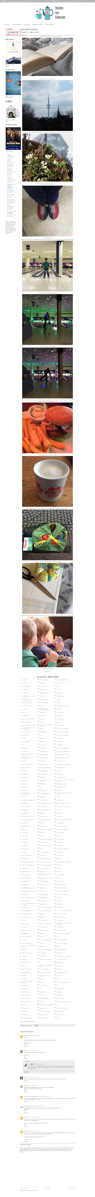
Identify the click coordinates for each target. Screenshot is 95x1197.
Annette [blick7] (25, 972)
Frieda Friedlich (43, 732)
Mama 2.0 (59, 858)
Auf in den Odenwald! (45, 845)
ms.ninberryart (60, 845)
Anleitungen (16, 24)
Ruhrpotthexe (43, 761)
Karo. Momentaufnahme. (28, 865)
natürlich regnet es (61, 696)
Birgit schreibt (43, 689)
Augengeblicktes (43, 894)
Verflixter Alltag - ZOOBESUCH (64, 861)
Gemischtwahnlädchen (45, 767)
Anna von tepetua (44, 881)
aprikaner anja (43, 904)
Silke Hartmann (60, 907)
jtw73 (41, 787)
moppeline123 (43, 953)
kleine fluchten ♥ (43, 985)
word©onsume (60, 920)
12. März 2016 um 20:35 (35, 1035)
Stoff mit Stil (42, 992)
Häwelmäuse (43, 683)
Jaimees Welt (43, 871)
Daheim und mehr (26, 871)
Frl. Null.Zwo (43, 696)
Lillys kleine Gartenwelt (27, 953)
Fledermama (25, 751)
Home (6, 24)
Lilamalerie (24, 823)
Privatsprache (60, 969)
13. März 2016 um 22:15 (33, 1117)
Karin (26, 1050)
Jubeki (58, 975)
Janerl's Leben (60, 836)
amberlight (59, 995)
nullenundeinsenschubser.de (46, 839)
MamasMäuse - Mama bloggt (29, 888)
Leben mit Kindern (26, 943)
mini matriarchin (26, 988)
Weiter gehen (60, 774)
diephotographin (60, 1011)
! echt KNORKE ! (44, 806)
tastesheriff (9, 169)
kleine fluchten (10, 164)
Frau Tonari (25, 894)
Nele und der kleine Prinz (45, 907)
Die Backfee (25, 842)
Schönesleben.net (44, 751)
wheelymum (25, 715)
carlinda (24, 975)
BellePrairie (42, 777)
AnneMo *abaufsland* (62, 1008)
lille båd (24, 1005)
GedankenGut (25, 767)
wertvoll (24, 761)
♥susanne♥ (59, 871)
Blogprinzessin (25, 1001)
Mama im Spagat (44, 754)
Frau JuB (59, 790)
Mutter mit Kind (60, 712)
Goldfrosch (24, 683)
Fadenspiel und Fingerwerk (63, 705)
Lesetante (24, 709)
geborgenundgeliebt (44, 998)
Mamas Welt (43, 832)
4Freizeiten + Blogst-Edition (63, 849)
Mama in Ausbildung (44, 692)
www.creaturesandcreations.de (32, 1096)
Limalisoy (24, 852)
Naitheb (41, 849)
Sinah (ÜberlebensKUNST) (63, 891)
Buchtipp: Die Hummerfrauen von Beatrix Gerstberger (11, 190)
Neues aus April (10, 207)
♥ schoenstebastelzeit (62, 884)
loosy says (59, 816)
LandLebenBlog (26, 741)
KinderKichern (43, 712)
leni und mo (25, 780)
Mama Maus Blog (26, 826)
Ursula (23, 920)
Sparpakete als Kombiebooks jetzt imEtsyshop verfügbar (11, 179)
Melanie (58, 979)
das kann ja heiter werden (46, 803)
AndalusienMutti (43, 927)
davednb (59, 868)
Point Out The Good (11, 156)
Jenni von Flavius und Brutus (46, 1005)
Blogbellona (59, 692)
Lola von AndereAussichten (28, 725)
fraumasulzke (25, 849)
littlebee (41, 933)
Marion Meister (43, 800)
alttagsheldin (25, 813)
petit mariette (60, 683)
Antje (58, 686)
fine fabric (42, 884)
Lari (40, 988)
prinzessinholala (26, 874)
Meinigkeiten (25, 748)
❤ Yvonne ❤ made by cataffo (63, 764)
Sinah (26, 1117)
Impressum (49, 24)
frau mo (24, 966)
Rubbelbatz (25, 770)
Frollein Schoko (60, 874)
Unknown (27, 1035)
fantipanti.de (60, 842)
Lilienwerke (42, 813)
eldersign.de (42, 946)
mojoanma (42, 722)
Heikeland (24, 787)
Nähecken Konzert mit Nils (63, 757)
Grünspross (59, 992)
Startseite (48, 1188)
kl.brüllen (9, 159)
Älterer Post (72, 1188)
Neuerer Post (23, 1188)
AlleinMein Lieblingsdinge (28, 800)
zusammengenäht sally (45, 940)
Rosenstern (25, 979)
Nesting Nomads (26, 732)
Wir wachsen (60, 813)
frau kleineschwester (61, 949)
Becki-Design (43, 956)
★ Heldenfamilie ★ (61, 917)
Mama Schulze (60, 962)
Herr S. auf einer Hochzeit (63, 1001)
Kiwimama (24, 679)
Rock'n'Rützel (25, 884)
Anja (58, 936)
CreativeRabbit (43, 748)
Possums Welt (43, 790)
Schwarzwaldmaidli (61, 888)
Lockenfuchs (60, 738)
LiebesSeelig (60, 761)
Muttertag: (9, 165)
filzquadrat (59, 709)
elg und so (42, 936)
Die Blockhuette (60, 839)
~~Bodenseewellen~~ (62, 959)
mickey (58, 878)
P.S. (8, 196)
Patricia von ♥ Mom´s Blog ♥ (63, 806)
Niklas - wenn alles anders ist (29, 897)
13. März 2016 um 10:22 (44, 1096)
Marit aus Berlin (43, 1018)
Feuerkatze (42, 943)
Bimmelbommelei (61, 767)
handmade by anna (44, 1014)
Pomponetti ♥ (25, 832)
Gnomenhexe (60, 953)
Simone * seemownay (62, 914)
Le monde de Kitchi (26, 705)
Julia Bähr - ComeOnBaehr (46, 959)
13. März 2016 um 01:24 (33, 1085)
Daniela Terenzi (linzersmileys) (29, 891)
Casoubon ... (60, 966)
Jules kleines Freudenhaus (63, 894)
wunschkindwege (44, 969)
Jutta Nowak (25, 790)
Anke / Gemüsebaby (44, 868)
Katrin (26, 1077)
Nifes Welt (24, 836)
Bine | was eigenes (26, 992)
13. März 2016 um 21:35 (39, 1106)
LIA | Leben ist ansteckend (46, 865)
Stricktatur (59, 865)
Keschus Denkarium (27, 969)
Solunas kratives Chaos (27, 910)
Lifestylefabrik (25, 1014)
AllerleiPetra (59, 745)
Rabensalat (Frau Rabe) (62, 679)
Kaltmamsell (60, 741)
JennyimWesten (60, 719)
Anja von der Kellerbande (28, 719)
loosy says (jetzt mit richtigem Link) (65, 819)
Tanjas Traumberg (61, 930)
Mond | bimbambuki (44, 679)
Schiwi (58, 796)
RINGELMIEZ (25, 881)
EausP (58, 946)
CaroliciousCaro (43, 757)
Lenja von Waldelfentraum (63, 732)
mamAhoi (42, 823)
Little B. (41, 979)
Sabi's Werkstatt (43, 770)
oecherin (59, 699)
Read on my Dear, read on (63, 803)
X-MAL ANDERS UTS (45, 686)
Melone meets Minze (61, 783)
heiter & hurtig (25, 901)
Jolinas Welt (25, 1011)
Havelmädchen (25, 735)
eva (23, 745)
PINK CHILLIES (43, 897)
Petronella (42, 719)
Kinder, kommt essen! (62, 826)
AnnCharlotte (60, 852)
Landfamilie (42, 914)
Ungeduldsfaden (43, 930)
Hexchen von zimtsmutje (62, 982)
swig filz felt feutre (26, 686)
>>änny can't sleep (44, 699)
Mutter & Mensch (44, 816)
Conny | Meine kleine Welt (63, 829)
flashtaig (42, 728)
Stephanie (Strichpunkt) (27, 819)
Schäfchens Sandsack (27, 914)
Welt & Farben (60, 1014)
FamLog (59, 770)
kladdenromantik (61, 988)
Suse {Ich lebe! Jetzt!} (45, 1011)
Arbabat (24, 796)
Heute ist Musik (25, 962)
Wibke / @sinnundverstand (63, 748)
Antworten (26, 1046)
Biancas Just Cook (26, 930)
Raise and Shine (43, 842)
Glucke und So (25, 858)
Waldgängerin (25, 774)
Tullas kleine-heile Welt (27, 936)
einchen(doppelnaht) (44, 793)
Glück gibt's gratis (61, 725)
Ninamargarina (43, 975)
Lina (41, 735)
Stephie (58, 1018)
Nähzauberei (43, 901)
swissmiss (9, 155)
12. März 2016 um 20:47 (38, 1064)
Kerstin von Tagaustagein (45, 949)
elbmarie (9, 177)
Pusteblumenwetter (61, 777)
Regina (24, 959)
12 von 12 (27, 24)
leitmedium (42, 738)
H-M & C (59, 689)
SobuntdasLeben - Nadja (62, 754)
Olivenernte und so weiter (28, 696)
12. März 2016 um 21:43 (33, 1077)
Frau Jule (24, 940)
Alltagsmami (25, 985)
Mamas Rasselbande (27, 855)
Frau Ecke (59, 810)
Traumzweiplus (60, 881)
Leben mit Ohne (43, 920)
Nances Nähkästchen (45, 810)
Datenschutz (37, 24)
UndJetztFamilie (43, 780)
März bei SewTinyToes (45, 972)
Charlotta (24, 738)
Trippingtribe (25, 839)
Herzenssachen (10, 199)
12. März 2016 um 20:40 (33, 1050)
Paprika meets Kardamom (63, 751)
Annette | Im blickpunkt (27, 1018)
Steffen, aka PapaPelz (45, 819)
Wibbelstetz (42, 783)
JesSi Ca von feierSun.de (46, 923)
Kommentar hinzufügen (25, 1144)
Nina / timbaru (60, 855)
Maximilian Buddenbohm (28, 861)
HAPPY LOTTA (43, 741)
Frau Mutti (42, 1001)
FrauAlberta (25, 803)
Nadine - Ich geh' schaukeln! (46, 829)
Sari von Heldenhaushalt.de (63, 933)
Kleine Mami (43, 1008)
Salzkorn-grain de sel (27, 764)
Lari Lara (24, 956)
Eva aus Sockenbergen (62, 943)
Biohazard (42, 888)
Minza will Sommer (26, 995)
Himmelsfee (59, 800)
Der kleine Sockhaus (61, 940)
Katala (58, 722)
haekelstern (59, 901)
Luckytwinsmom (43, 774)
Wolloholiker (25, 933)
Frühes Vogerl (25, 692)
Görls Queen (43, 855)
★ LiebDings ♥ (43, 745)
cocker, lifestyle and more (46, 861)
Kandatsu (59, 904)
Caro (27, 1025)
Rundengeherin (60, 823)
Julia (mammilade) (26, 722)
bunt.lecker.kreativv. (27, 878)
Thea (41, 995)
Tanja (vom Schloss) (44, 852)
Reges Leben (25, 777)
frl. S (58, 985)
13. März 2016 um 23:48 (35, 1130)
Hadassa (24, 949)
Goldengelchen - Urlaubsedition (64, 956)
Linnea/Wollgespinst (44, 702)
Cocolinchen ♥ (25, 689)
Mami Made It (43, 826)
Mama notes (25, 923)
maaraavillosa (43, 715)
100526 (8, 160)
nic (40, 962)
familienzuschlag (26, 810)
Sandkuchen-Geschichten (46, 858)
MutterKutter (25, 907)
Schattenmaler (60, 927)
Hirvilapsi (42, 836)
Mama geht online (26, 1008)
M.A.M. (24, 783)
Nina (58, 1005)
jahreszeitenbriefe (61, 998)
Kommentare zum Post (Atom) (31, 1190)
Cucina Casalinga (61, 832)
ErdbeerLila (59, 715)
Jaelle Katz (24, 868)
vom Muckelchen (26, 998)
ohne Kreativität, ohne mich (28, 816)
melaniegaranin (10, 195)
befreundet (24, 927)
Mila (23, 712)
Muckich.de (59, 897)
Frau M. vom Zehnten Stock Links (64, 910)
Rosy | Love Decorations (45, 910)
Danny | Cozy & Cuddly (62, 728)
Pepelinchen (43, 796)
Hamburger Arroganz (61, 787)
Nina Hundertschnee (61, 972)
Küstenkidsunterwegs (27, 702)
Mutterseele (42, 917)
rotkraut (41, 891)
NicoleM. (42, 982)
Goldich (41, 705)
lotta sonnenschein (44, 764)
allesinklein (24, 829)
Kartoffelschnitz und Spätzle (46, 878)
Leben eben (25, 845)
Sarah (58, 702)
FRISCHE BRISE (26, 917)
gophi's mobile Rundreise (63, 735)
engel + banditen (26, 806)
